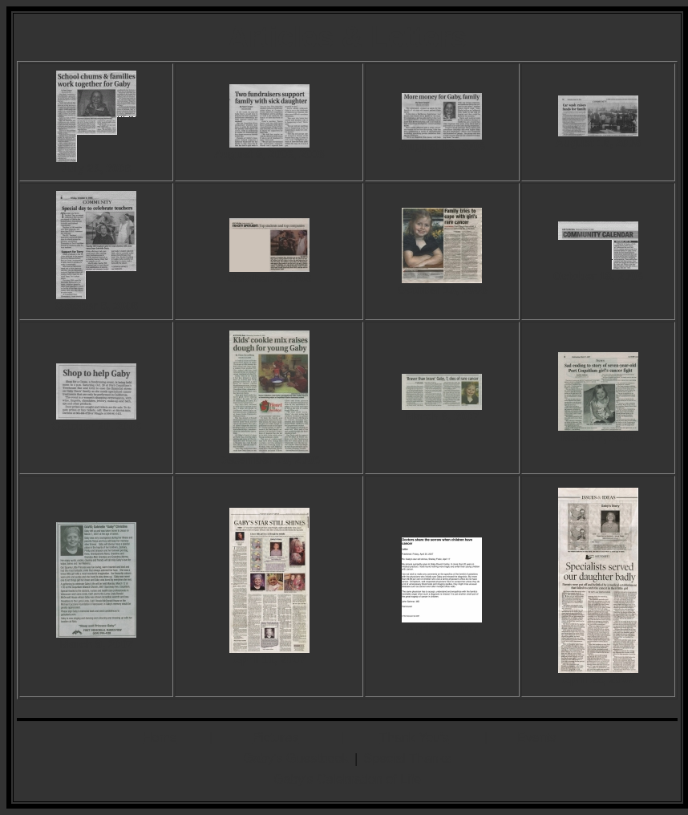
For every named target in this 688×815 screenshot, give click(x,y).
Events (536, 737)
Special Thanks (407, 758)
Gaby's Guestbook (295, 758)
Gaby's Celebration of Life (347, 779)
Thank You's (414, 737)
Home (160, 737)
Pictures (276, 737)
